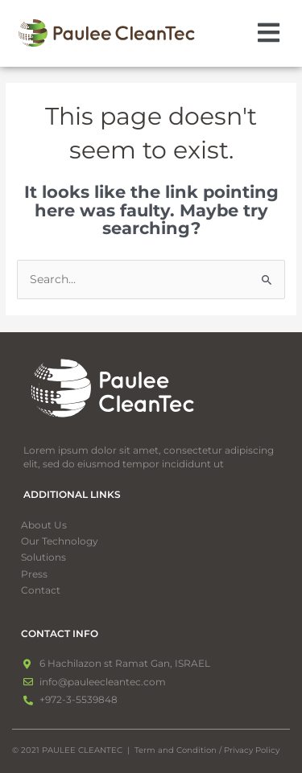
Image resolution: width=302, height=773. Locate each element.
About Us (44, 525)
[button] (268, 34)
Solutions (52, 557)
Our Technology (59, 541)
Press (34, 574)
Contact (40, 590)
